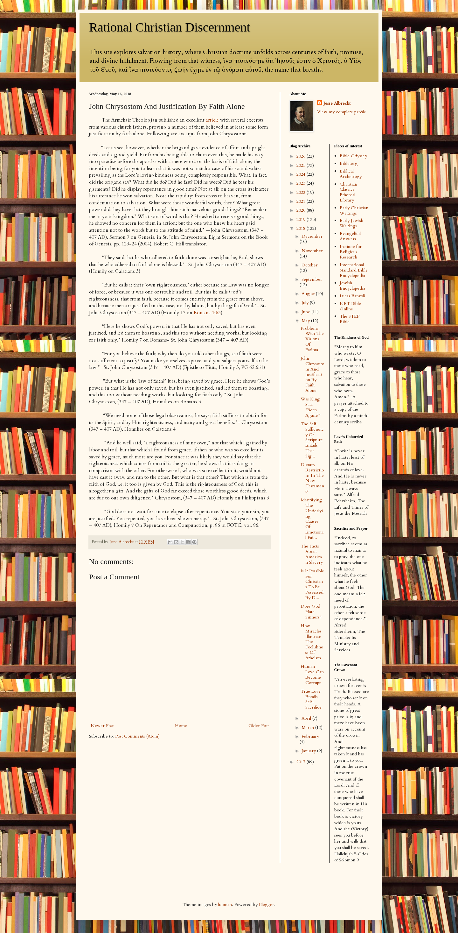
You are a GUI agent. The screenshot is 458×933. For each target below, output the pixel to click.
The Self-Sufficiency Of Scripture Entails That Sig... (312, 440)
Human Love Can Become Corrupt (312, 674)
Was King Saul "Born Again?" (311, 407)
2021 (301, 201)
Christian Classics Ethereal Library (348, 192)
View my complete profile (341, 112)
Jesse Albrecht (336, 103)
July (306, 303)
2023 (301, 183)
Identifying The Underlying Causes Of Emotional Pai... (312, 519)
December (312, 236)
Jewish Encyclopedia (352, 285)
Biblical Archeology (351, 174)
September (312, 279)
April (307, 718)
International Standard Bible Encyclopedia (354, 270)
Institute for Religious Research (351, 252)
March (308, 727)
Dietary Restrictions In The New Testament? (312, 478)
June (306, 312)
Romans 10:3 (207, 312)
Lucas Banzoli (352, 296)
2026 (301, 156)
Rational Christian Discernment (169, 27)
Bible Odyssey (353, 156)
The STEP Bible (349, 319)
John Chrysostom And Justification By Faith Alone (312, 374)
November (312, 251)
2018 (301, 228)
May (306, 321)
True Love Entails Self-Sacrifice (311, 699)
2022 (301, 192)
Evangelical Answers (350, 236)
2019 (301, 219)
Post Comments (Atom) (137, 736)
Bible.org (348, 163)
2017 (301, 762)
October (310, 265)
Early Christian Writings (354, 210)
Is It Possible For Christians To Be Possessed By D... (312, 584)
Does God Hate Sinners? (311, 611)
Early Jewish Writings (351, 223)
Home (181, 726)
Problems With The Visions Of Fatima (312, 339)
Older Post (258, 726)
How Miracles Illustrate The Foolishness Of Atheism (312, 642)
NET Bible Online (350, 306)
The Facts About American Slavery (312, 554)
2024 (301, 174)
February (310, 736)
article (212, 120)
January (309, 751)
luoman (225, 904)
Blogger (266, 904)
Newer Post (102, 726)
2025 (301, 165)
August (309, 294)
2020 (301, 210)
